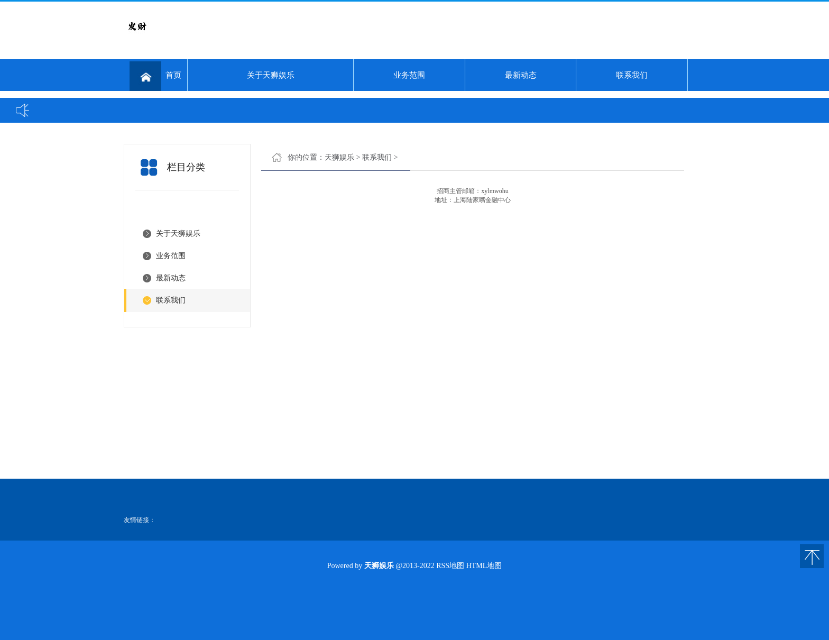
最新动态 (521, 75)
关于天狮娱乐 (270, 75)
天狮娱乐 (339, 157)
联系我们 (632, 75)
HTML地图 (484, 566)
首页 (155, 76)
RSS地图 (450, 566)
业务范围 (409, 75)
